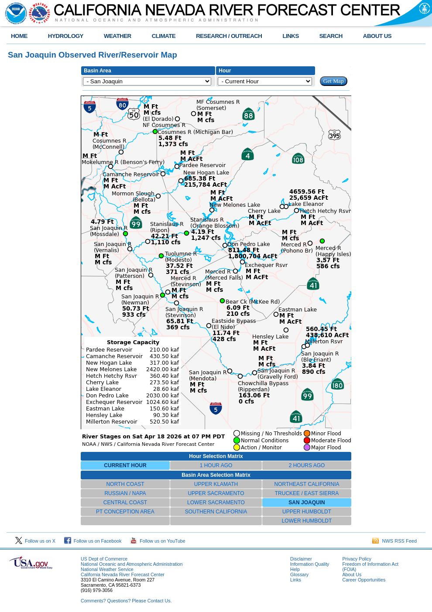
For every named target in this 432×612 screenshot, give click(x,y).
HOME (19, 36)
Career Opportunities (363, 579)
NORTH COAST (125, 484)
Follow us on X (35, 541)
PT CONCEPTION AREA (125, 512)
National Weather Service (107, 569)
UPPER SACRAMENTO (216, 493)
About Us (351, 574)
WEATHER (117, 36)
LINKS (290, 36)
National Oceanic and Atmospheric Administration (131, 564)
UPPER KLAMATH (216, 484)
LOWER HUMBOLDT (307, 521)
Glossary (299, 574)
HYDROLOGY (65, 36)
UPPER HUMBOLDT (306, 512)
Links (295, 579)
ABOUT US (377, 36)
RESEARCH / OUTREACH (229, 36)
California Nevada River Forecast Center (123, 574)
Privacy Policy (356, 558)
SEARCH (331, 36)
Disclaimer (301, 558)
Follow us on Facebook (93, 541)
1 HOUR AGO (216, 465)
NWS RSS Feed (394, 541)
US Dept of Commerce (104, 558)
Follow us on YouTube (157, 541)
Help (295, 569)
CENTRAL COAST (125, 502)
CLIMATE (164, 36)
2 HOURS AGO (307, 465)
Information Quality (309, 564)
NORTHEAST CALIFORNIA (306, 484)
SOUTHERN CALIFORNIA (216, 512)
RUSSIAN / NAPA (125, 493)
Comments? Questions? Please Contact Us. (126, 600)
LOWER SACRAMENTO (216, 502)
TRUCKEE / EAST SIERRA (307, 493)
